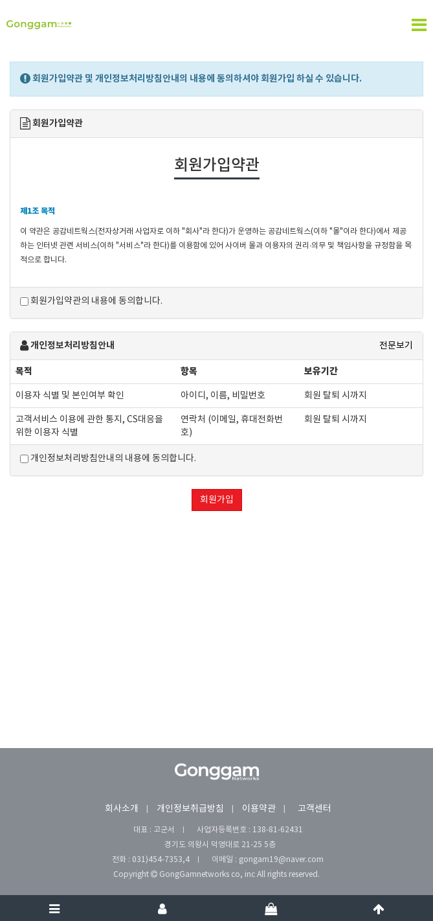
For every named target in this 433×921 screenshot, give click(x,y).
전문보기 (396, 346)
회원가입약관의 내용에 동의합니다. (91, 301)
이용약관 (259, 809)
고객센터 (314, 809)
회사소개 (122, 809)
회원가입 (217, 500)
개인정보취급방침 (190, 809)
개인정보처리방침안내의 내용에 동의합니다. (108, 458)
